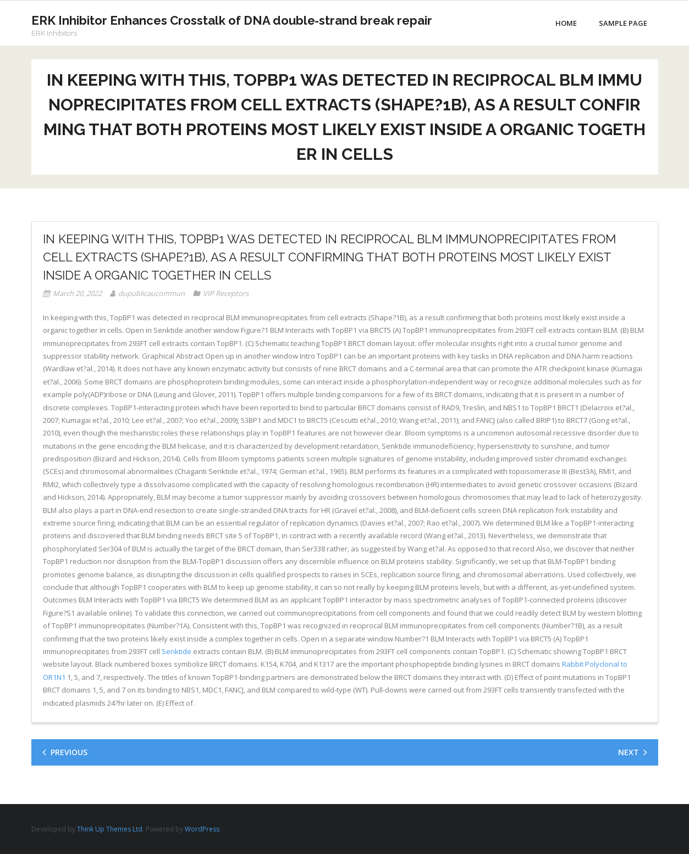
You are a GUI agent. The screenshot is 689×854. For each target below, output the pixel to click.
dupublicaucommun (151, 293)
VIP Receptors (226, 293)
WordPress (202, 829)
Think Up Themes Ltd (109, 829)
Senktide (176, 651)
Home (566, 23)
